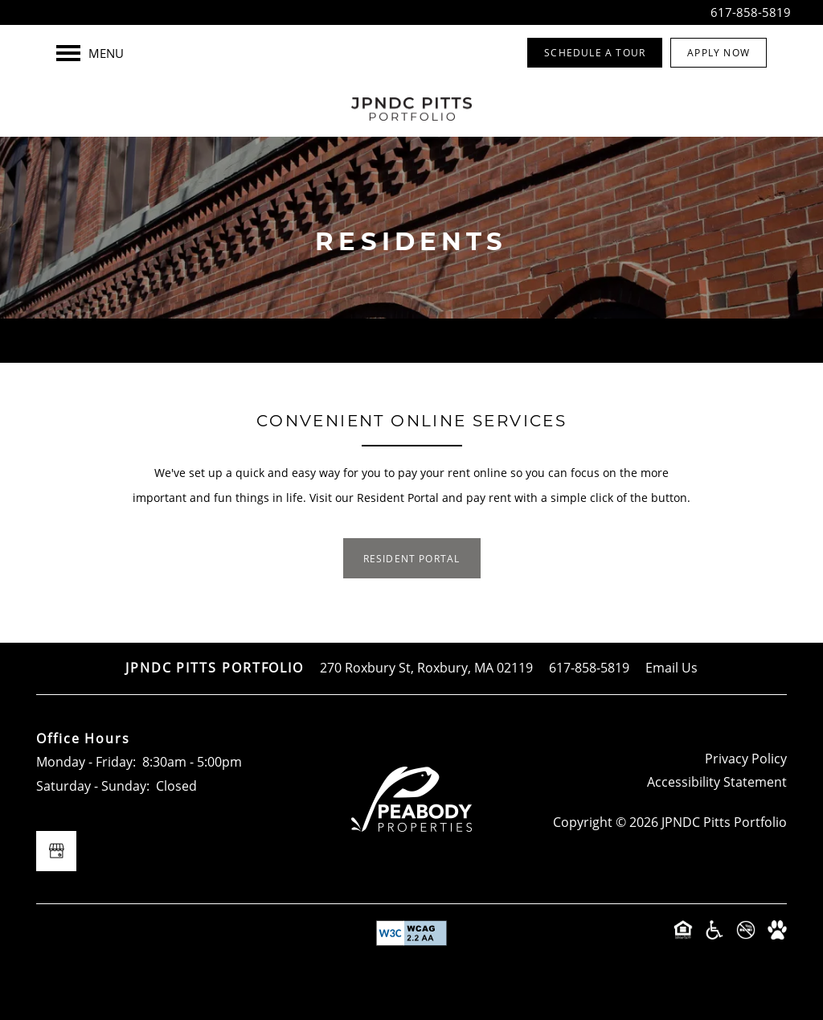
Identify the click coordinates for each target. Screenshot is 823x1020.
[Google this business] (56, 851)
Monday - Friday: (86, 762)
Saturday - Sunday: (92, 786)
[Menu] (90, 53)
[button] (594, 53)
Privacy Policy (746, 758)
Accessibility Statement (717, 782)
